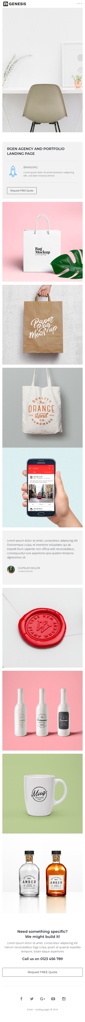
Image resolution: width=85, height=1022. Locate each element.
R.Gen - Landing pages (38, 1009)
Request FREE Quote (21, 190)
